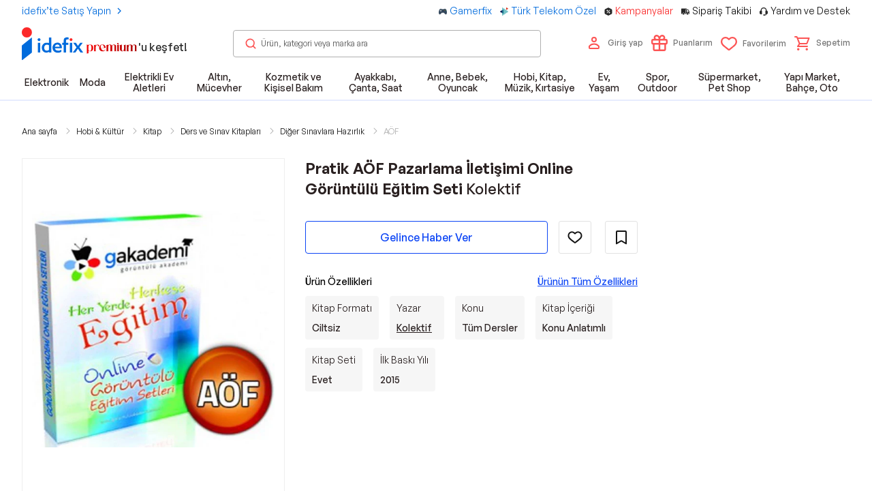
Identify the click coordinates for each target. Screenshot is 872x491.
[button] (822, 43)
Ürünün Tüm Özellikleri (588, 281)
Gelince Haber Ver (426, 237)
